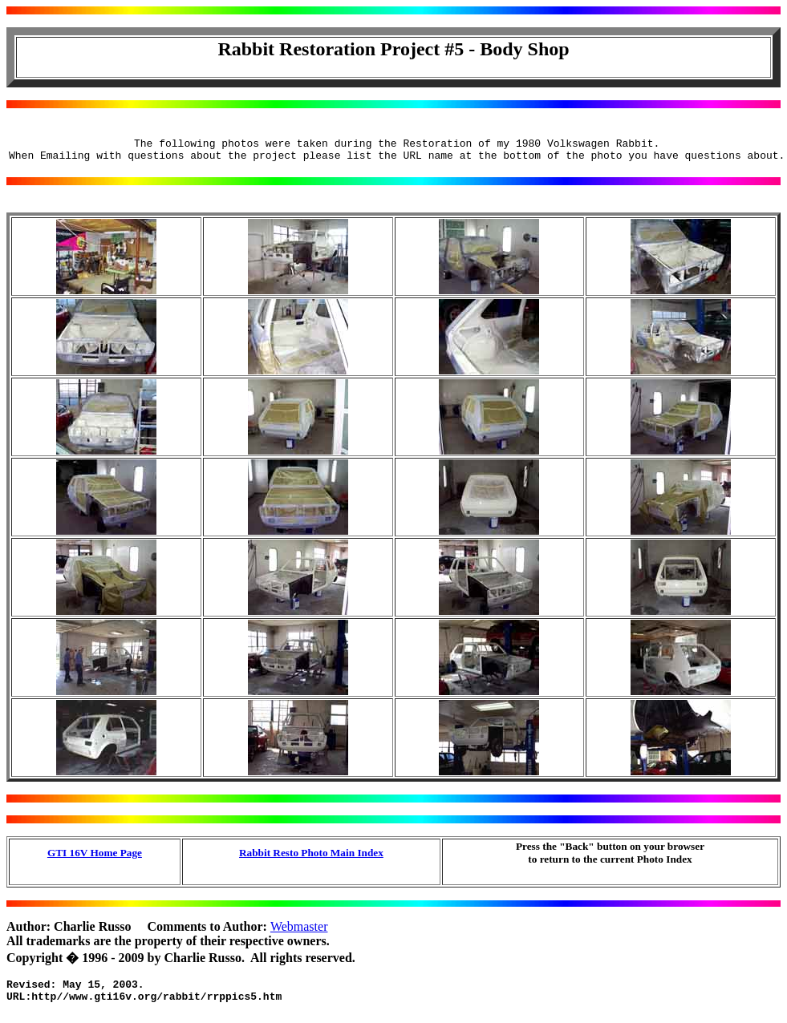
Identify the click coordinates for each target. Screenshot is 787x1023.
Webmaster (299, 931)
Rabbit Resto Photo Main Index (311, 857)
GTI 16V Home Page (94, 857)
